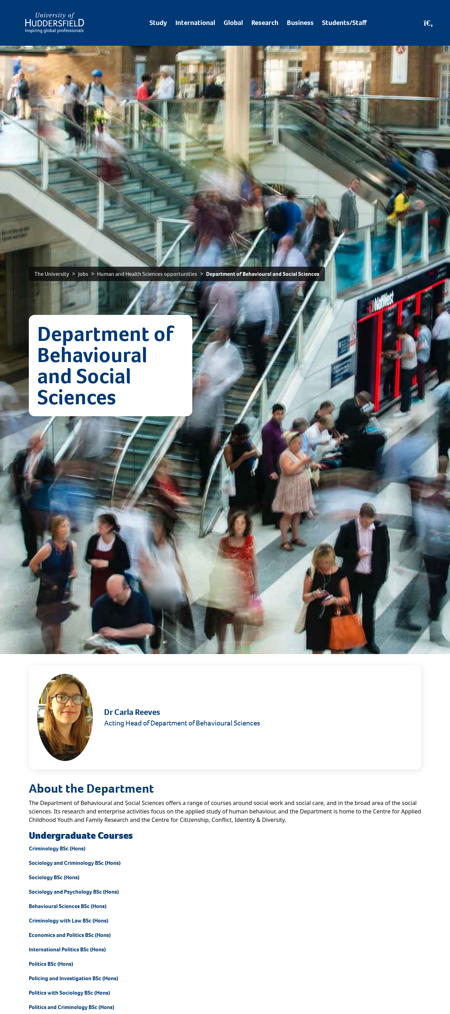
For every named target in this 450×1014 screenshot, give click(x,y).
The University (51, 274)
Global (233, 22)
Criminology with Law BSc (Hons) (68, 920)
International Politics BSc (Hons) (67, 949)
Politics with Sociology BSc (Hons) (69, 992)
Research (264, 22)
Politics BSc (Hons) (51, 964)
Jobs (83, 274)
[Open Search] (428, 23)
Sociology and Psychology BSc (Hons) (74, 891)
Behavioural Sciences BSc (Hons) (68, 906)
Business (300, 22)
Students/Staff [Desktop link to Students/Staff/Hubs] (344, 22)
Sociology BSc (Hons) (54, 877)
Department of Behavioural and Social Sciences (262, 274)
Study (158, 22)
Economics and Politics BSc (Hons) (70, 935)
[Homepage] (54, 23)
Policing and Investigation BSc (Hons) (73, 978)
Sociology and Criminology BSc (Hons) (75, 863)
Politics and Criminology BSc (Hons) (71, 1007)
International (195, 22)
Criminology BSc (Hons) (57, 848)
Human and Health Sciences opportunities (147, 274)
